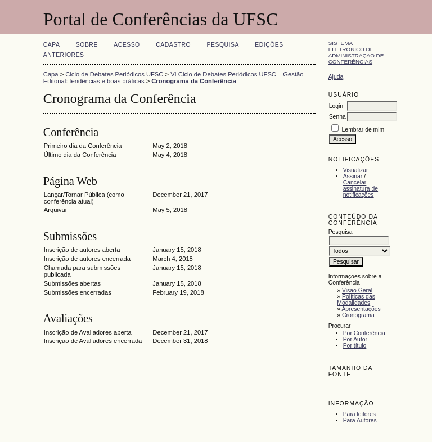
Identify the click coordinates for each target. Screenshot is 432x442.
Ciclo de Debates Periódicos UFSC (114, 74)
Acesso (127, 45)
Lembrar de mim (363, 130)
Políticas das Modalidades (356, 300)
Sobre (87, 45)
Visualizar (355, 170)
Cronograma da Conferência (193, 81)
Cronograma (358, 315)
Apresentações (360, 309)
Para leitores (359, 414)
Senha (337, 117)
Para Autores (360, 420)
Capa (51, 45)
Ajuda (336, 77)
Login (336, 106)
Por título (355, 345)
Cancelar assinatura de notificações (360, 188)
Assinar (353, 176)
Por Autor (355, 339)
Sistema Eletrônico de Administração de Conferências (356, 52)
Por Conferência (364, 333)
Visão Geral (357, 290)
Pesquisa (223, 45)
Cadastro (173, 45)
